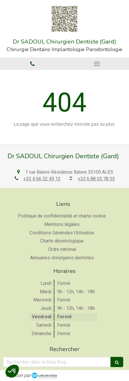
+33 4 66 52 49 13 (41, 178)
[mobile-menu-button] (96, 64)
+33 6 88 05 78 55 (96, 178)
